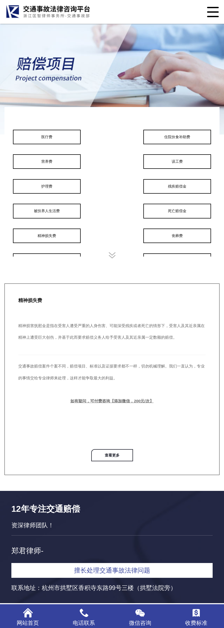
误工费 (177, 161)
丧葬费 (177, 236)
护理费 (46, 186)
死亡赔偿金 (177, 211)
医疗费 (46, 137)
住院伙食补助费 (177, 137)
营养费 (46, 161)
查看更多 (112, 455)
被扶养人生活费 (47, 211)
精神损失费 (47, 236)
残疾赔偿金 (177, 186)
